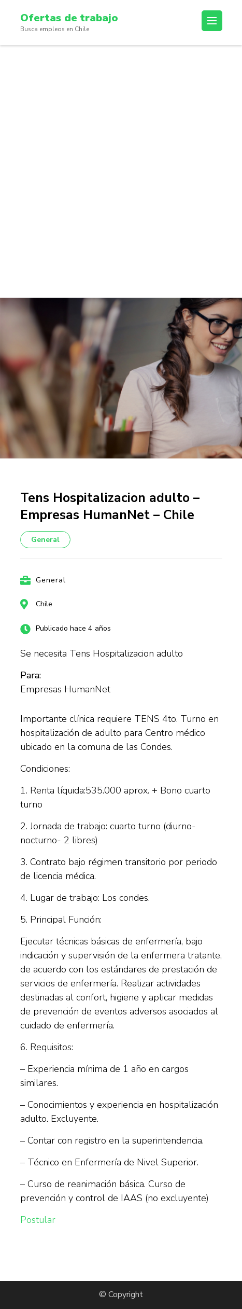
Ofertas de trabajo (69, 18)
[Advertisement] (121, 171)
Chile (44, 604)
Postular (37, 1220)
